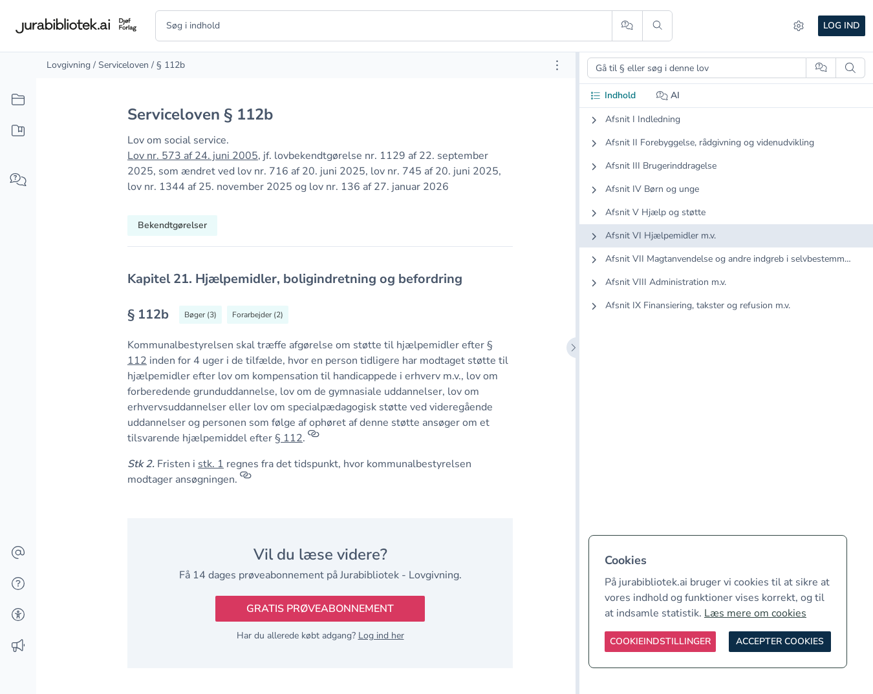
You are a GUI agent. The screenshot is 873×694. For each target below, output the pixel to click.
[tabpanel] (726, 223)
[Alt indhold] (18, 100)
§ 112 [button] (289, 438)
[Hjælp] (18, 584)
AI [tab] (668, 95)
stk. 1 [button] (211, 464)
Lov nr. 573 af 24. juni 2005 (192, 156)
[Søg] (657, 26)
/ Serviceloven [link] (121, 65)
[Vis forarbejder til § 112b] (257, 315)
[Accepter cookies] (780, 641)
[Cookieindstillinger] (660, 641)
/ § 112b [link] (168, 65)
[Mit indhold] (18, 131)
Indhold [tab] (613, 95)
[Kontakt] (18, 553)
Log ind (841, 25)
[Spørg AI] (627, 26)
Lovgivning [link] (69, 65)
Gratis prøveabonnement (320, 609)
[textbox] (320, 279)
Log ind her (381, 635)
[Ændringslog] (18, 646)
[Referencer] (313, 438)
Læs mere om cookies (755, 613)
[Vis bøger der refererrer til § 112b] (200, 315)
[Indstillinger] (798, 26)
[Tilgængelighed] (18, 615)
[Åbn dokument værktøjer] (557, 65)
